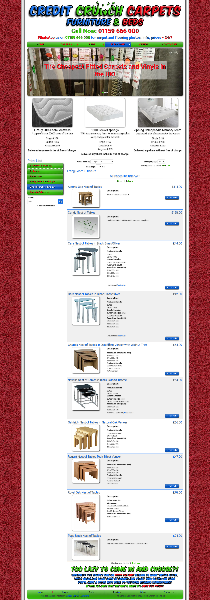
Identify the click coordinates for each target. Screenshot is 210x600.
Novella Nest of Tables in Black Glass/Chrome (97, 380)
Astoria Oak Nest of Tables (85, 186)
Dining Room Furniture (42, 181)
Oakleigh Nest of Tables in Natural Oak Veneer (97, 422)
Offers (143, 44)
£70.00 (177, 492)
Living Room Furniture (42, 187)
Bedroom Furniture (41, 165)
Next (164, 165)
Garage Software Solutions (77, 596)
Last (168, 165)
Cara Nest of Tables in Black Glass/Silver (94, 243)
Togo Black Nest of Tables (84, 535)
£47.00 (177, 456)
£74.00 (177, 535)
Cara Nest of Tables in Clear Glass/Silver (94, 294)
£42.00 (177, 294)
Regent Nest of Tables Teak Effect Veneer (94, 456)
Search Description (47, 205)
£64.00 (177, 344)
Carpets (66, 44)
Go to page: (90, 167)
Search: (30, 197)
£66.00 (177, 422)
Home (40, 44)
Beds (92, 44)
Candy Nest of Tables (81, 212)
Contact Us (169, 44)
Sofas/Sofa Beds (39, 192)
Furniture (118, 44)
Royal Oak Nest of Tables (84, 492)
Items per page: (150, 162)
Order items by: (83, 162)
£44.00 (177, 243)
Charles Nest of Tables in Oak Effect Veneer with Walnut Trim (107, 344)
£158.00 (176, 212)
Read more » (121, 285)
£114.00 (177, 186)
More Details (172, 198)
